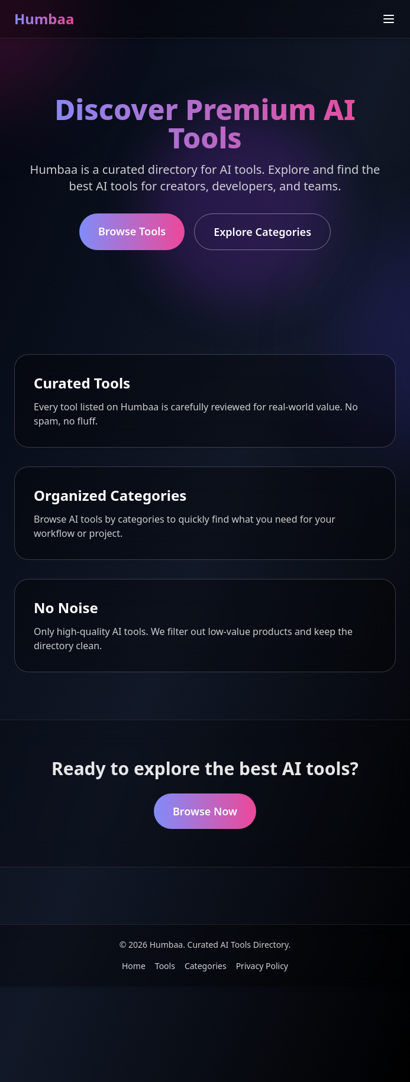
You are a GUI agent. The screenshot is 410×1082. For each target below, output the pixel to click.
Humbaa (44, 18)
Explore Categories (262, 232)
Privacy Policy (262, 965)
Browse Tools (132, 231)
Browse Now (205, 811)
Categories (206, 965)
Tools (165, 965)
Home (134, 965)
